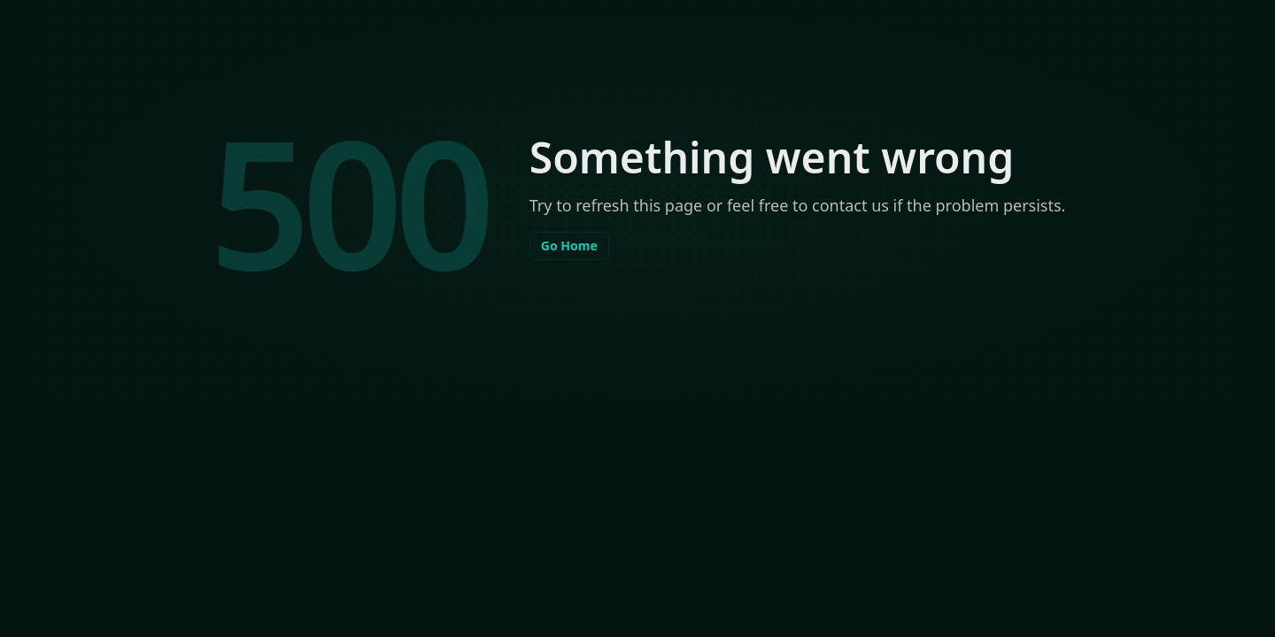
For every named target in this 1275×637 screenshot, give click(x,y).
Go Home (569, 245)
